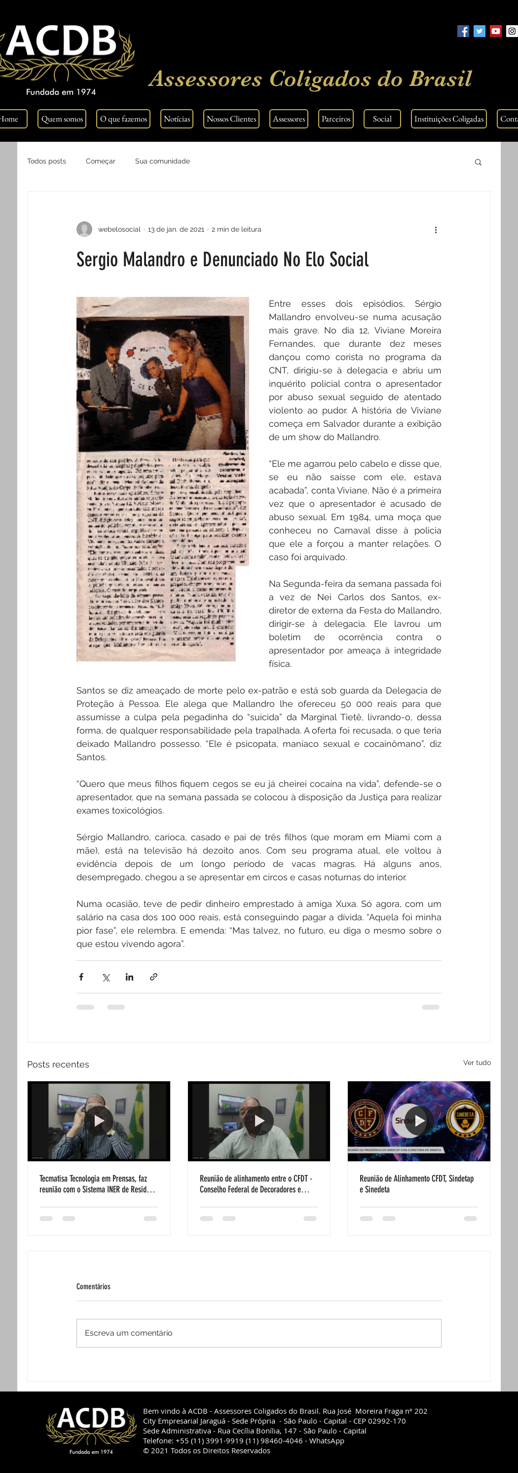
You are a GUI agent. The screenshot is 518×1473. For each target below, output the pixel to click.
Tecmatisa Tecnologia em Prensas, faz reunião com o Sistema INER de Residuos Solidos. (97, 1184)
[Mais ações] (436, 229)
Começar (100, 161)
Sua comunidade (162, 161)
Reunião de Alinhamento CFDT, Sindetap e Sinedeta (417, 1184)
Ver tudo (477, 1062)
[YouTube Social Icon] (496, 31)
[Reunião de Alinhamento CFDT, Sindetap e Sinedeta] (419, 1121)
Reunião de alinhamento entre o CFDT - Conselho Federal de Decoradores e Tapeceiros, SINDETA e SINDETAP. (256, 1184)
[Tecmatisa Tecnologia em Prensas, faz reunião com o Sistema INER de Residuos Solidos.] (99, 1121)
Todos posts (46, 161)
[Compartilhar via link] (153, 977)
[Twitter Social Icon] (479, 31)
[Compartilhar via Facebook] (81, 977)
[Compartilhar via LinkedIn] (129, 977)
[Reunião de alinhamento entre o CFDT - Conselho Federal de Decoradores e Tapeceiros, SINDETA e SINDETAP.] (259, 1121)
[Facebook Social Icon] (463, 31)
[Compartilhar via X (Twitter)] (105, 977)
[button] (478, 161)
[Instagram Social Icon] (512, 31)
